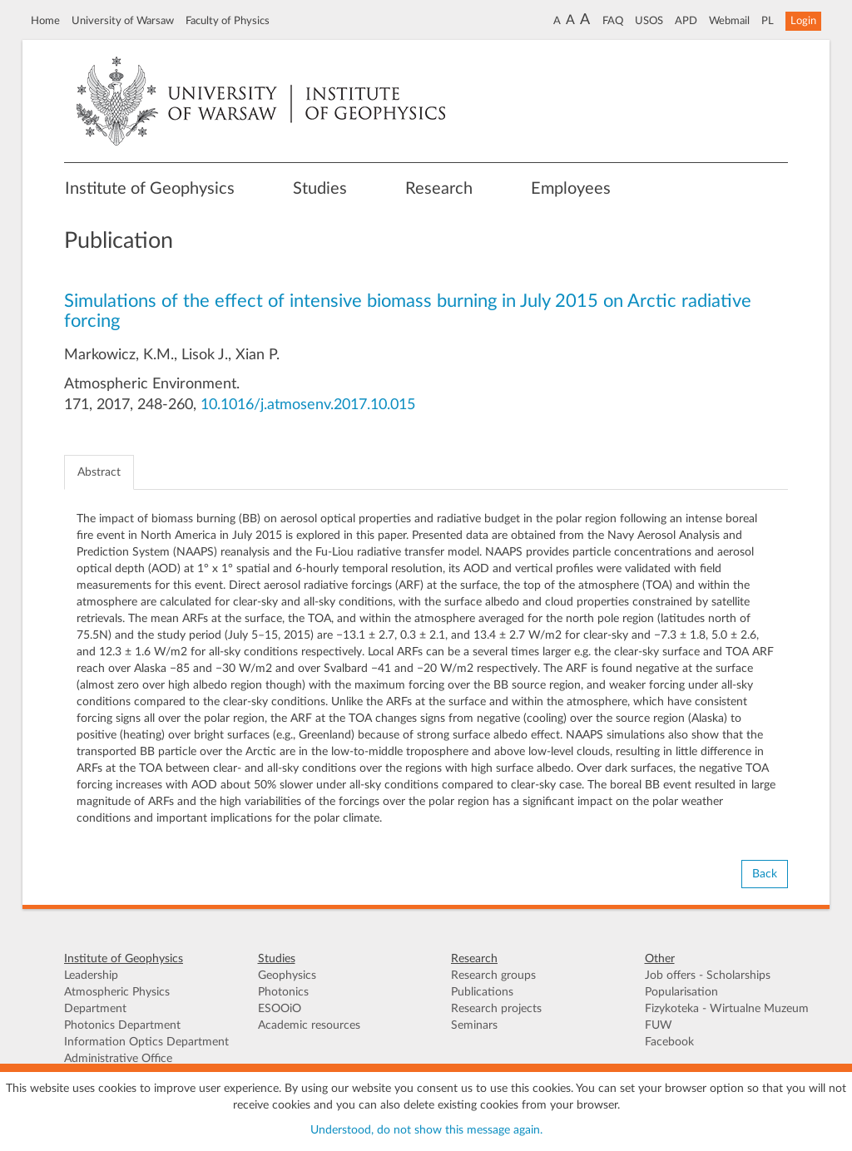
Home (45, 21)
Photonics (283, 992)
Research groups (493, 975)
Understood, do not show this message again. (426, 1130)
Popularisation (681, 992)
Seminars (474, 1025)
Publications (482, 992)
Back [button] (764, 874)
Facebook (669, 1042)
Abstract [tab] (99, 472)
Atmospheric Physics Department (117, 1000)
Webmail (729, 21)
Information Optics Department (146, 1042)
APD (686, 21)
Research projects (496, 1009)
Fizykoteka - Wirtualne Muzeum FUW (727, 1017)
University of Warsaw (123, 21)
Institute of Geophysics (150, 188)
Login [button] (803, 21)
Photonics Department (122, 1025)
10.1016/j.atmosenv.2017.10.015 (308, 405)
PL (767, 21)
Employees (571, 188)
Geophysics (287, 975)
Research (439, 188)
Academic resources (309, 1025)
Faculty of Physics (228, 21)
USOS (649, 21)
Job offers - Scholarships (707, 975)
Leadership (91, 975)
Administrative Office (118, 1059)
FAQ (612, 21)
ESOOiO (279, 1009)
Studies (320, 188)
